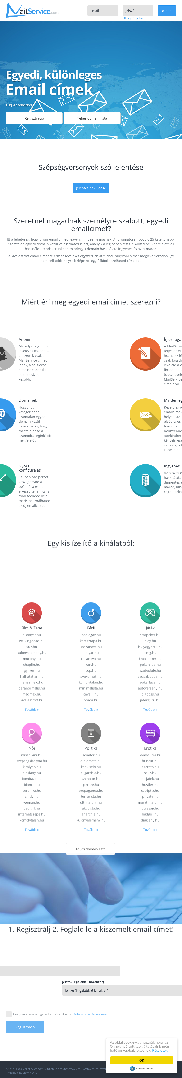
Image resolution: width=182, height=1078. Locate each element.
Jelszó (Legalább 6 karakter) (138, 982)
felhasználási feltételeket (90, 1014)
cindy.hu (32, 1006)
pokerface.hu (150, 892)
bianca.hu (32, 995)
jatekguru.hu (150, 910)
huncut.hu (150, 971)
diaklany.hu (32, 983)
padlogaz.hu (91, 845)
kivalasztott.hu (31, 910)
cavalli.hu (91, 904)
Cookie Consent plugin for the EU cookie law (142, 1068)
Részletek (160, 1050)
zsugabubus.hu (150, 886)
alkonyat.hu (32, 845)
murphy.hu (32, 869)
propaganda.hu (91, 1000)
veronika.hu (32, 1000)
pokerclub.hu (150, 874)
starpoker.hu (150, 845)
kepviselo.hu (91, 977)
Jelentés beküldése (91, 188)
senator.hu (91, 965)
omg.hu (150, 863)
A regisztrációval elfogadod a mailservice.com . (60, 1014)
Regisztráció (34, 118)
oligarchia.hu (91, 983)
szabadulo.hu (150, 880)
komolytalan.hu (91, 892)
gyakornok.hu (91, 886)
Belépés (167, 11)
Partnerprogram (18, 1072)
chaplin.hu (31, 874)
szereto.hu (150, 977)
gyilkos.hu (32, 880)
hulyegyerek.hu (150, 857)
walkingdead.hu (32, 851)
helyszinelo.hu (31, 892)
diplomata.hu (91, 971)
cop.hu (91, 880)
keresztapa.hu (91, 851)
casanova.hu (91, 869)
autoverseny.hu (150, 898)
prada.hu (91, 910)
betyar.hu (91, 863)
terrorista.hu (91, 1006)
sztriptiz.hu (150, 1000)
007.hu (31, 857)
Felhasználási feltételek (93, 1069)
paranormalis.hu (31, 898)
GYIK (34, 1072)
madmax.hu (31, 904)
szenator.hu (91, 989)
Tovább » (32, 919)
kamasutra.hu (150, 965)
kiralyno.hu (32, 977)
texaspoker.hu (150, 869)
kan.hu (91, 874)
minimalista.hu (91, 898)
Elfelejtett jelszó (133, 18)
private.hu (150, 1006)
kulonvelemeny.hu (31, 863)
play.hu (150, 851)
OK (141, 1060)
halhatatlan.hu (32, 886)
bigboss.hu (150, 904)
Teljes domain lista (92, 118)
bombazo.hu (32, 989)
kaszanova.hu (91, 857)
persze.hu (91, 995)
